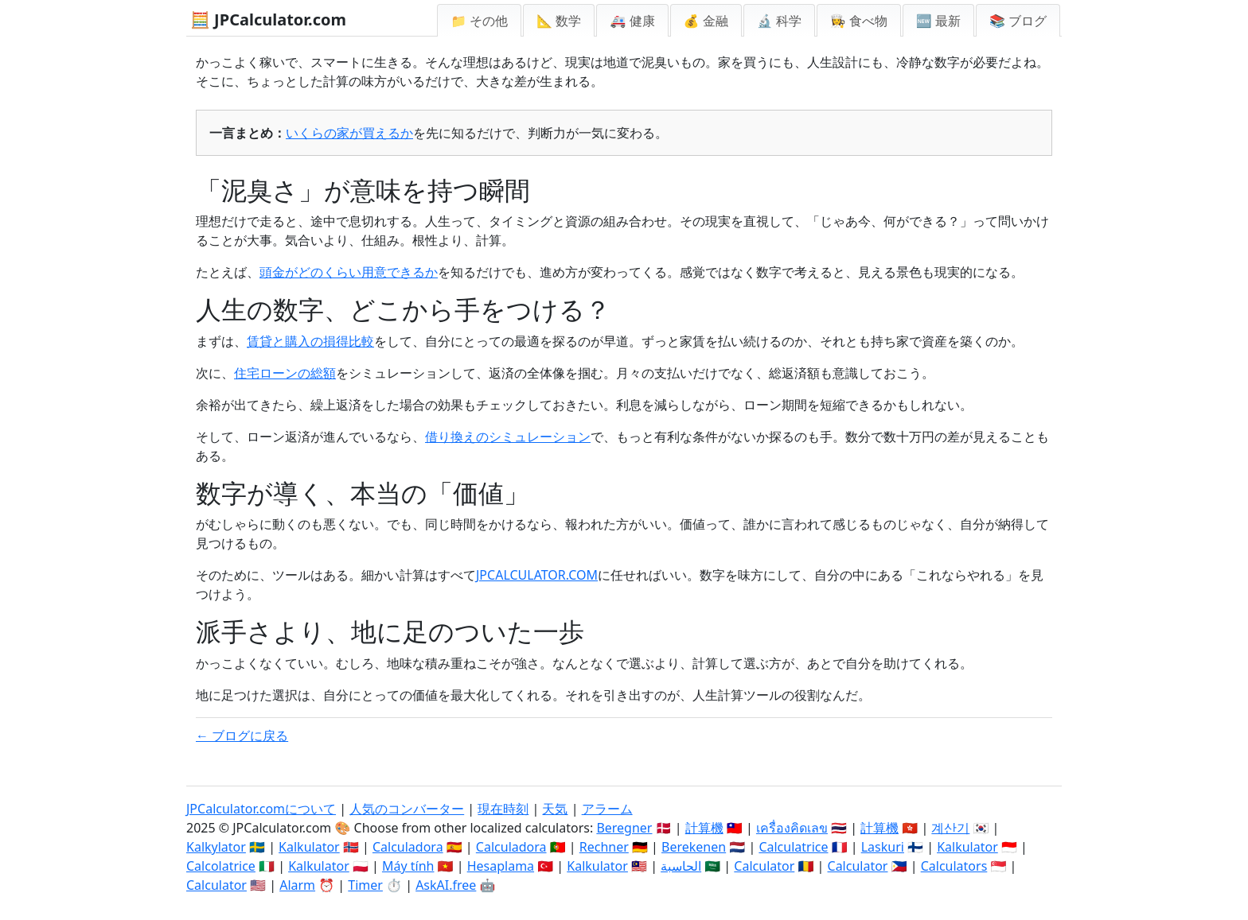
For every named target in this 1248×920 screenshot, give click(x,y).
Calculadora (407, 847)
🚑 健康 (632, 20)
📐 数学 (558, 20)
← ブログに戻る (242, 735)
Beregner (624, 828)
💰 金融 (706, 20)
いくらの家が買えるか (349, 133)
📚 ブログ (1018, 20)
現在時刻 (503, 808)
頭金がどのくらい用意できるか (348, 272)
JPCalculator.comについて (261, 808)
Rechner (604, 847)
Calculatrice (793, 847)
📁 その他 (479, 20)
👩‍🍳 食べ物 (858, 20)
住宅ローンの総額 (285, 373)
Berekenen (693, 847)
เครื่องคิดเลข (792, 828)
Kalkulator (309, 847)
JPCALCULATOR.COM (537, 575)
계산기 (950, 828)
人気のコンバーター (406, 808)
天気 (554, 808)
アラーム (607, 808)
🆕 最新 (938, 20)
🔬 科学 (779, 20)
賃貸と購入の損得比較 (310, 341)
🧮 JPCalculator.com (268, 19)
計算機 (704, 828)
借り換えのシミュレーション (508, 436)
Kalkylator (216, 847)
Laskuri (882, 847)
